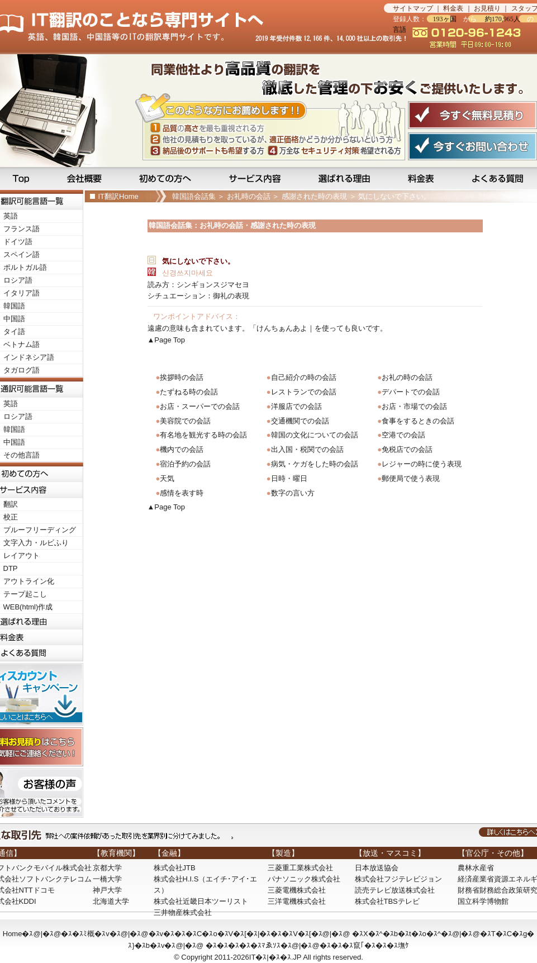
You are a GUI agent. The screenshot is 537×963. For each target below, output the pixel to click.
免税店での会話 (407, 449)
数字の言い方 (293, 493)
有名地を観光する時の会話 (203, 435)
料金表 (453, 8)
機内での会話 (181, 449)
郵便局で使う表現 (411, 478)
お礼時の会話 (248, 196)
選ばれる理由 (345, 178)
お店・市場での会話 (414, 406)
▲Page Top (167, 340)
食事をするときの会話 (418, 421)
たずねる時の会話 (189, 392)
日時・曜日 (289, 478)
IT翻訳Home (118, 196)
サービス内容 (256, 178)
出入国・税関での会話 (307, 449)
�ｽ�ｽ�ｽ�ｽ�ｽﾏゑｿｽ (243, 945)
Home (12, 933)
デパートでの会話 (411, 392)
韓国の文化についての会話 (314, 435)
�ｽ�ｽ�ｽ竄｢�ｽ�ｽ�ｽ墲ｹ (364, 945)
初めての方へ (167, 178)
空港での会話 (403, 435)
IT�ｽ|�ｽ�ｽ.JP (275, 957)
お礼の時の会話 (407, 377)
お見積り (487, 8)
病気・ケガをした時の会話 (314, 464)
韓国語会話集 (194, 196)
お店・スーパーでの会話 (200, 406)
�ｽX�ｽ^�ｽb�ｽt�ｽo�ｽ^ (396, 933)
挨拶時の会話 (181, 377)
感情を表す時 (181, 493)
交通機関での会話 (300, 421)
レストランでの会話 (303, 392)
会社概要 (85, 178)
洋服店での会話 (296, 406)
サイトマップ (413, 8)
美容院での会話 (185, 421)
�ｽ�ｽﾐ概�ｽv (85, 933)
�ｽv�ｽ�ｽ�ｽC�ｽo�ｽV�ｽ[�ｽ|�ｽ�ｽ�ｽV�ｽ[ (230, 933)
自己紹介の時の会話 (303, 377)
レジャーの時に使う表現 (422, 464)
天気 (167, 478)
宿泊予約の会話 (185, 464)
